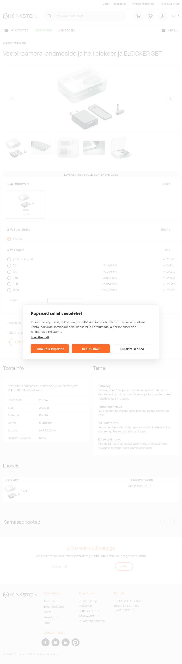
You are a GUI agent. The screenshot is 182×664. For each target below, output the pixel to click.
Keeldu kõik (91, 349)
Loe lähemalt (40, 337)
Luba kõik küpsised (49, 349)
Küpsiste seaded (132, 349)
